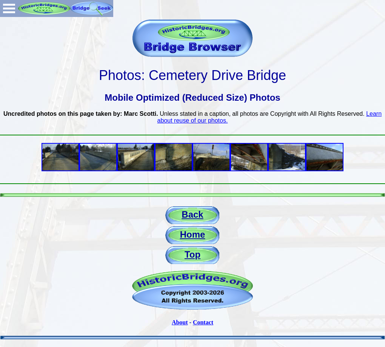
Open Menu (9, 8)
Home (192, 234)
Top (192, 254)
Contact (203, 322)
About (180, 322)
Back (192, 214)
